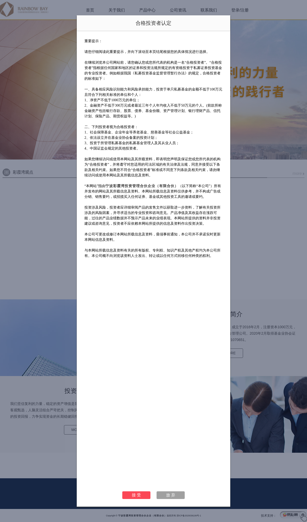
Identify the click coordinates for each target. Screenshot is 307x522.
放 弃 (170, 495)
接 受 (136, 495)
